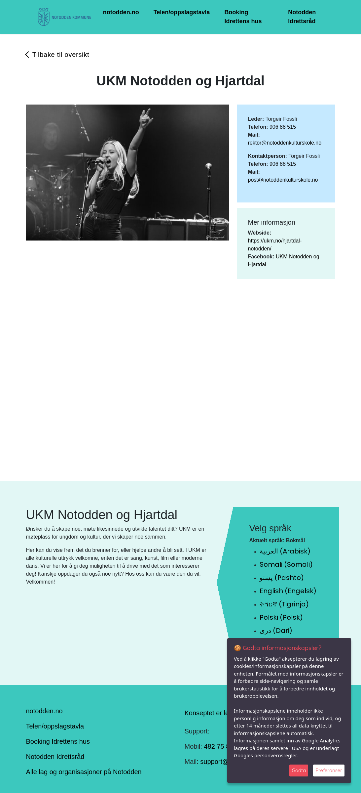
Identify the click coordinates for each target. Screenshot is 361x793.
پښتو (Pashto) (282, 577)
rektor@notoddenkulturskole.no (284, 143)
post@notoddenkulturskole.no (283, 180)
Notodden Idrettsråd (302, 16)
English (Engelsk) (288, 590)
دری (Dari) (276, 630)
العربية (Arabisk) (285, 551)
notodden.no (121, 12)
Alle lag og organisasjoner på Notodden (84, 771)
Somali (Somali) (286, 564)
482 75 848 (220, 746)
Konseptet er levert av (217, 712)
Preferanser (328, 770)
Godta (299, 770)
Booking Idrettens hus (243, 16)
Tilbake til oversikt (61, 54)
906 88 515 (283, 127)
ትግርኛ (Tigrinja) (284, 604)
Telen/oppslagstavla (182, 12)
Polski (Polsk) (281, 617)
